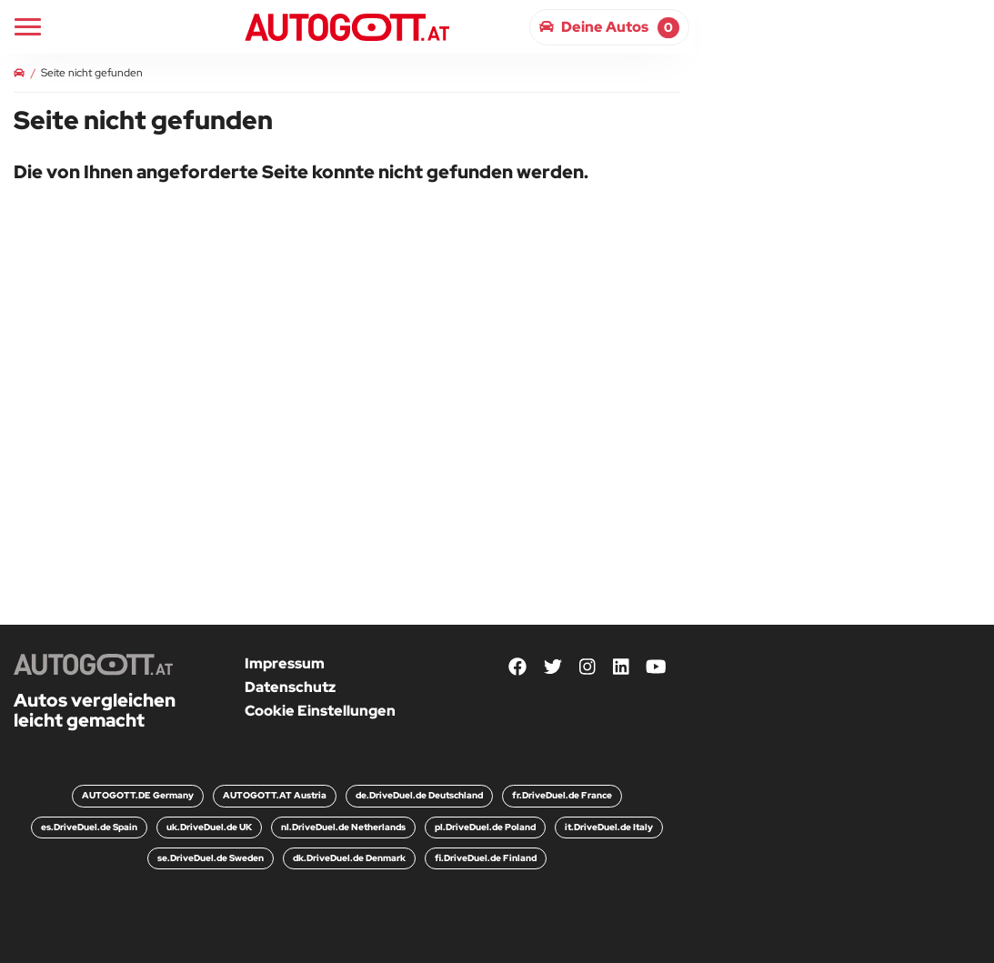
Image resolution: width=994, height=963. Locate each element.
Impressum (285, 663)
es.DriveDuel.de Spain (89, 827)
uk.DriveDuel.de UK (209, 827)
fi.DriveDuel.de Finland (486, 858)
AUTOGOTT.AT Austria (274, 795)
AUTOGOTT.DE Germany (138, 795)
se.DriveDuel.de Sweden (210, 858)
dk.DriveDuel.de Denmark (349, 858)
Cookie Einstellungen (320, 710)
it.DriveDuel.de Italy (609, 827)
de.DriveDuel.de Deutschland (419, 795)
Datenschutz (290, 687)
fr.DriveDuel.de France (562, 795)
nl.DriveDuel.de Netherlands (343, 827)
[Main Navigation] (28, 27)
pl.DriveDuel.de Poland (485, 827)
